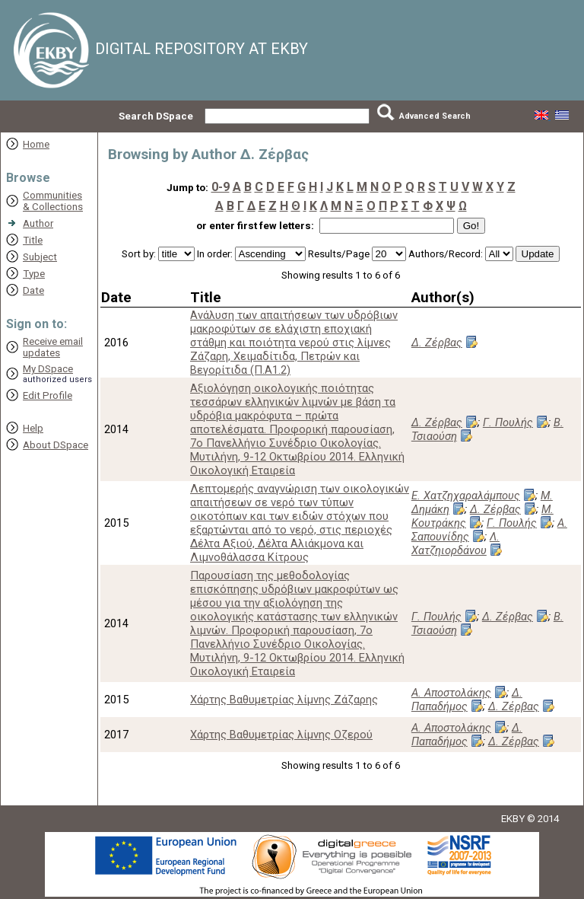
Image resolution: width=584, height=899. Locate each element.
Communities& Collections (53, 201)
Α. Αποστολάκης (451, 693)
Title (33, 240)
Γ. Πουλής (508, 422)
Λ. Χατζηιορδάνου (455, 543)
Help (33, 428)
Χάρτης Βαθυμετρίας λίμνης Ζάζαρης (284, 699)
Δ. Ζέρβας (436, 342)
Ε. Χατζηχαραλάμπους (465, 495)
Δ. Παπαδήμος (466, 699)
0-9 (220, 187)
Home (36, 144)
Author (38, 223)
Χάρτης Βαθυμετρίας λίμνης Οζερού (281, 734)
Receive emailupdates (53, 347)
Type (34, 273)
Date (33, 290)
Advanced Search (435, 116)
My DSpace (48, 369)
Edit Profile (47, 395)
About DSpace (55, 445)
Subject (40, 257)
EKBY (513, 818)
